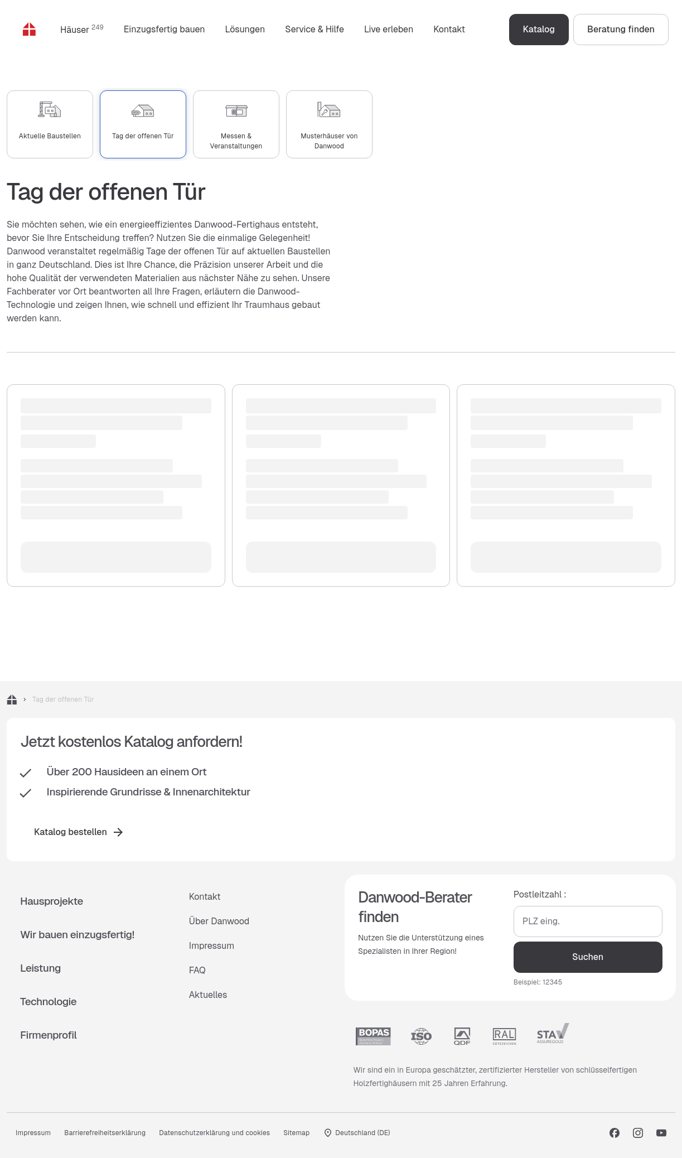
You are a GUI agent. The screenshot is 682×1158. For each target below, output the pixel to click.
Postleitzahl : (539, 894)
